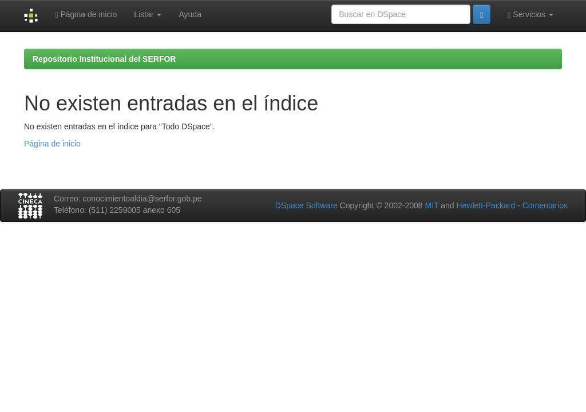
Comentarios (545, 205)
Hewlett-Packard (485, 205)
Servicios (530, 14)
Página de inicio (86, 14)
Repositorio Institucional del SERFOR (104, 59)
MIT (431, 205)
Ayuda (190, 14)
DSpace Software (306, 205)
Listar (147, 14)
